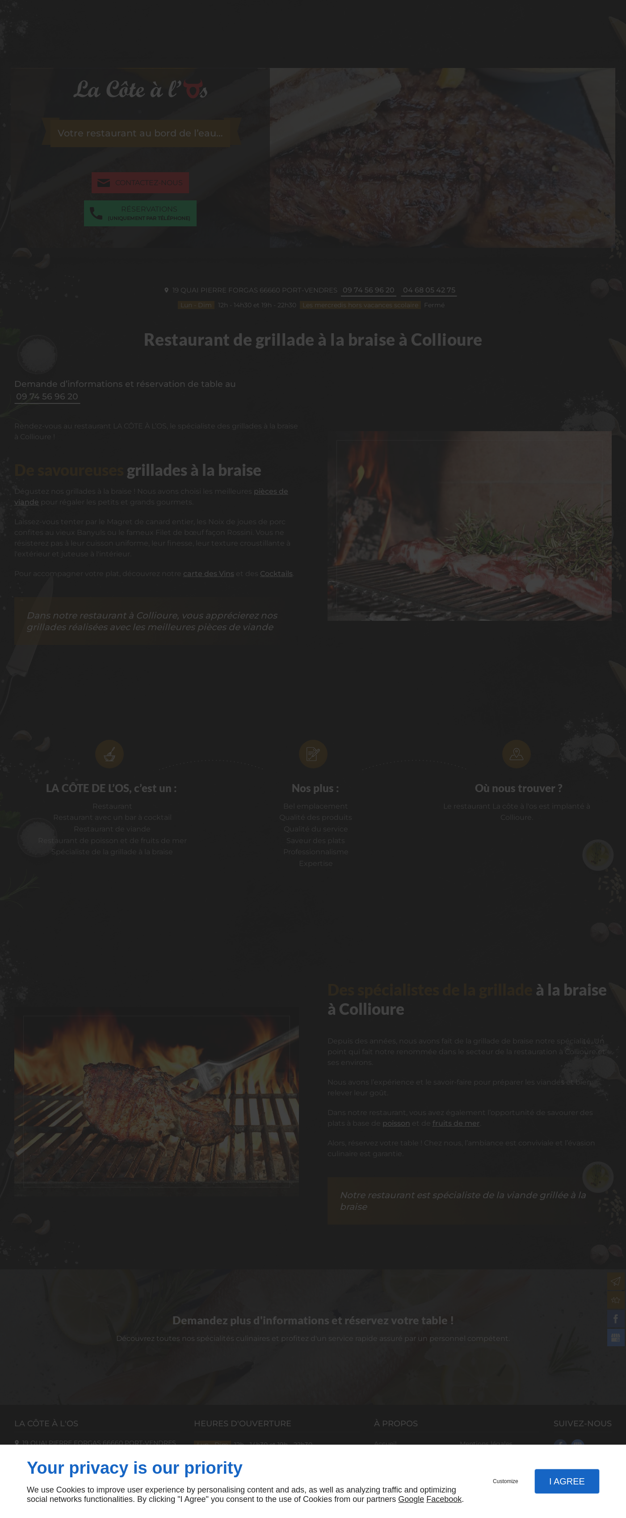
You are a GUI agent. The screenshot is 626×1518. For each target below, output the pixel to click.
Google (411, 1499)
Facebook (444, 1499)
